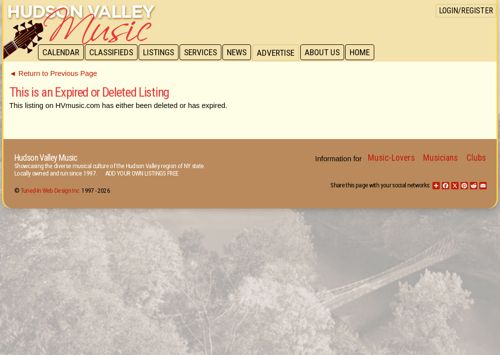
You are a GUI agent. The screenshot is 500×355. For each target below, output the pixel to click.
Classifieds (113, 53)
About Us (327, 53)
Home (366, 53)
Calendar (61, 53)
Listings (161, 53)
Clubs (476, 158)
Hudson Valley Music (45, 158)
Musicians (440, 158)
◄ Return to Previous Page (53, 73)
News (241, 53)
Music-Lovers (391, 158)
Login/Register (466, 10)
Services (203, 53)
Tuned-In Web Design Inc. (50, 190)
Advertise (280, 53)
